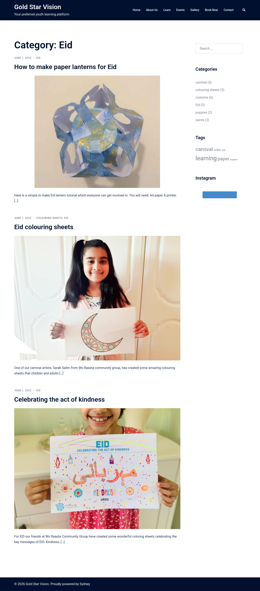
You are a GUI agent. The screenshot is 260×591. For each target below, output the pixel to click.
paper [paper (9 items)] (223, 159)
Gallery (195, 10)
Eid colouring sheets (43, 227)
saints (200, 120)
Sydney (85, 584)
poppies (201, 112)
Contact (229, 10)
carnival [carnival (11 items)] (204, 149)
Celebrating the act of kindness (59, 399)
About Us (152, 10)
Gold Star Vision (37, 7)
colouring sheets (49, 218)
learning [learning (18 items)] (206, 158)
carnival (201, 82)
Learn (166, 10)
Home (136, 10)
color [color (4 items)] (217, 150)
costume (202, 97)
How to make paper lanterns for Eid (65, 67)
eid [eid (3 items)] (223, 150)
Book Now (211, 10)
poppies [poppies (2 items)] (234, 159)
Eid (38, 57)
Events (180, 10)
